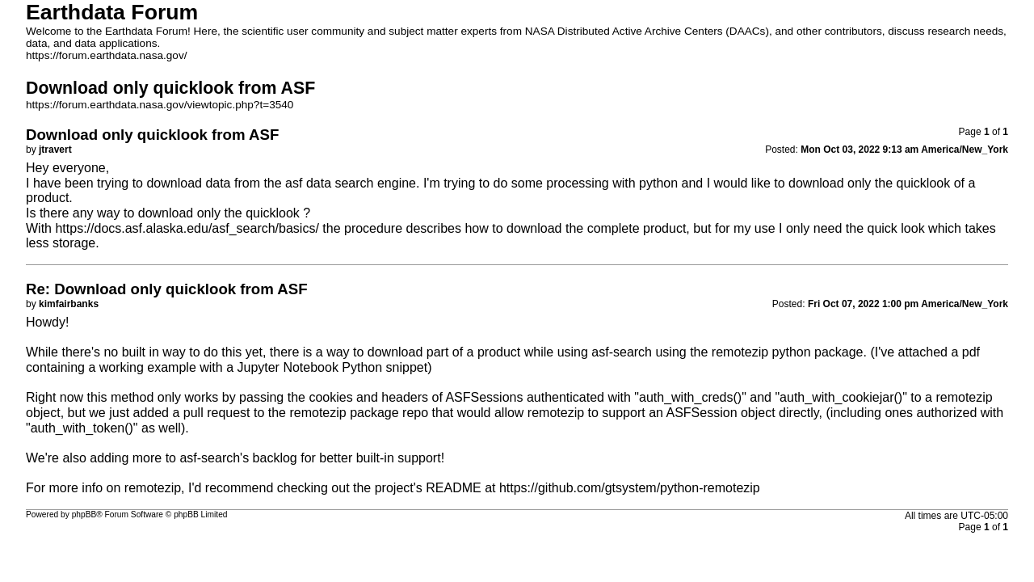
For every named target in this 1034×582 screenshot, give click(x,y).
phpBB (84, 514)
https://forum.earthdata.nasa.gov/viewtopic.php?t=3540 (159, 105)
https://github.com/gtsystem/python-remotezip (629, 488)
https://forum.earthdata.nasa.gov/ (106, 55)
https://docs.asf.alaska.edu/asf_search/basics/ (186, 228)
